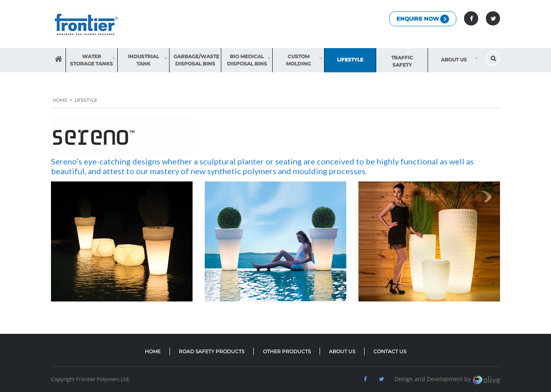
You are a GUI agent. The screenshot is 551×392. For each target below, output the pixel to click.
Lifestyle (350, 60)
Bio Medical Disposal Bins (247, 60)
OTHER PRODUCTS (287, 351)
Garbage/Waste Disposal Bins (196, 60)
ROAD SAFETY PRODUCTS (211, 351)
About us (454, 60)
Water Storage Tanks (91, 60)
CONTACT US (389, 351)
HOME (58, 60)
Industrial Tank (143, 60)
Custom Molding (298, 60)
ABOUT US (342, 351)
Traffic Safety (402, 61)
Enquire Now (422, 19)
